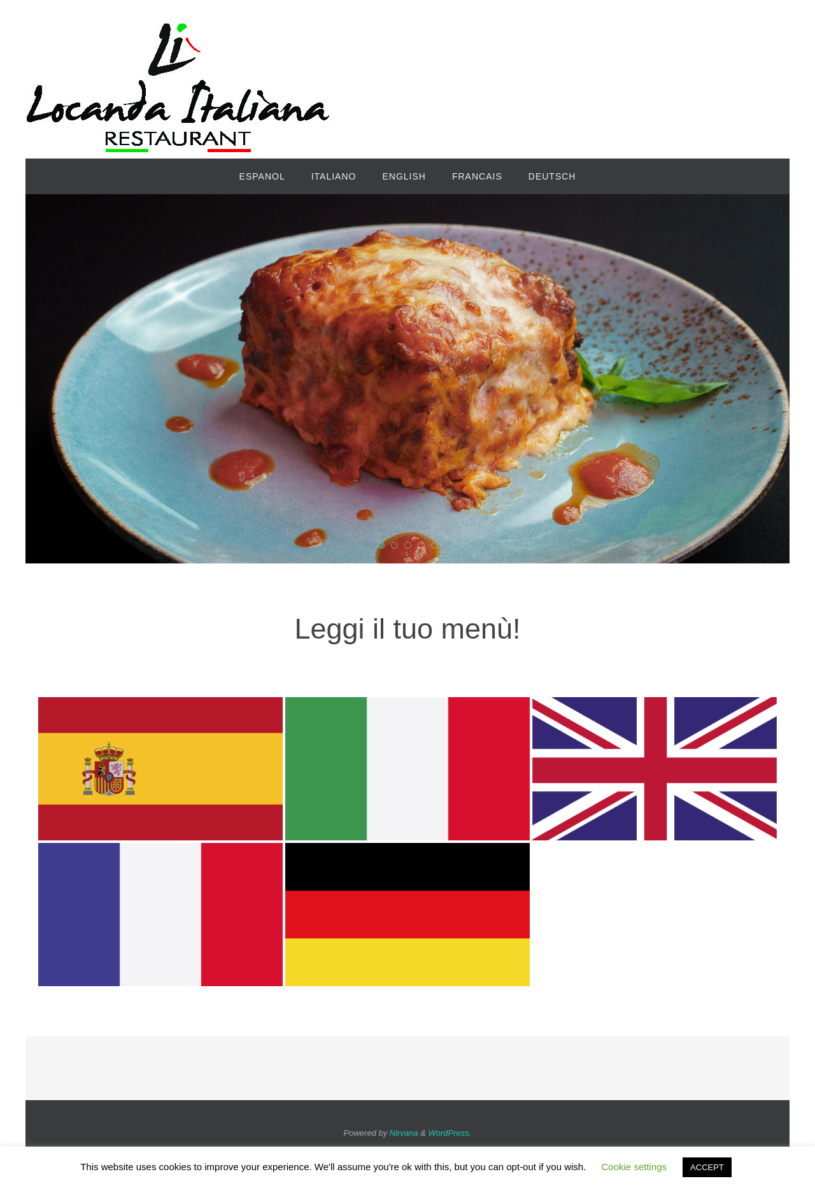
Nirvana (404, 1133)
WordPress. (450, 1133)
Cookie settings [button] (634, 1166)
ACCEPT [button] (707, 1167)
